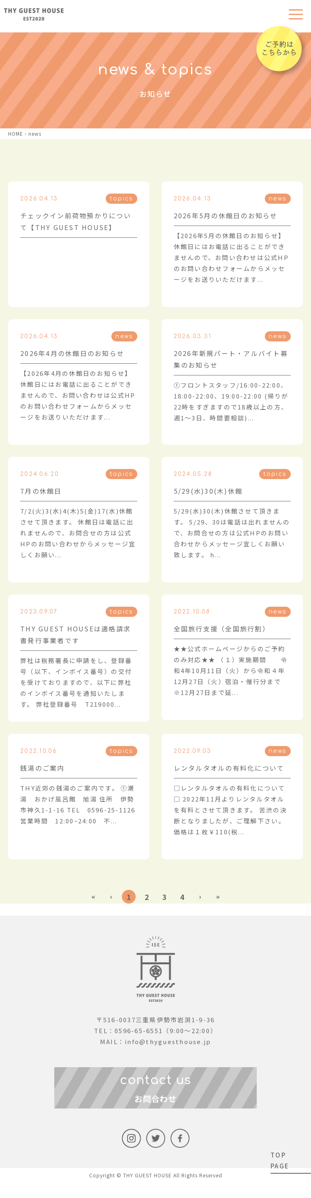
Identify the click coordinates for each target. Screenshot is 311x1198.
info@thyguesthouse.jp (168, 1041)
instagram (131, 1153)
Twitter (155, 1153)
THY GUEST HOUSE (147, 1190)
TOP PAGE (280, 1160)
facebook (180, 1153)
